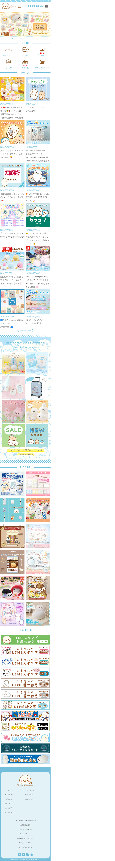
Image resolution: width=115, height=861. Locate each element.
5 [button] (29, 38)
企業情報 (33, 820)
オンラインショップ (11, 812)
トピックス (8, 799)
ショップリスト (10, 808)
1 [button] (12, 38)
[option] (25, 24)
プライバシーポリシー (25, 829)
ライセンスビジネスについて (25, 847)
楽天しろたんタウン (25, 843)
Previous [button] (3, 24)
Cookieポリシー (25, 834)
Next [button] (48, 24)
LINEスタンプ (29, 795)
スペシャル (8, 803)
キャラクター (9, 795)
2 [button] (16, 38)
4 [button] (25, 38)
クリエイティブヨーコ (22, 820)
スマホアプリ (29, 799)
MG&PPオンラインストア (25, 838)
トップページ (9, 790)
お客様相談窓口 (25, 825)
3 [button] (21, 38)
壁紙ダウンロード (31, 790)
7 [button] (37, 38)
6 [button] (33, 38)
